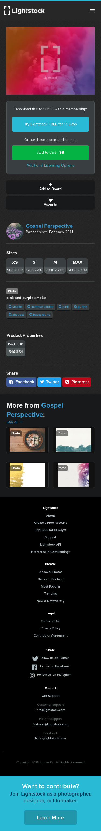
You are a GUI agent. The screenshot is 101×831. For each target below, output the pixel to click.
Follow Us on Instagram (54, 674)
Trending (50, 593)
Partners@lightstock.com (50, 724)
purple (80, 306)
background (39, 314)
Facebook (21, 382)
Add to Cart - (50, 152)
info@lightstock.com (50, 709)
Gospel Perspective (49, 226)
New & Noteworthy (50, 600)
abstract (16, 314)
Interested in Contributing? (50, 551)
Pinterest (77, 382)
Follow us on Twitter (54, 657)
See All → (14, 422)
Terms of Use (50, 621)
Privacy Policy (50, 628)
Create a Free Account (50, 522)
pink (64, 306)
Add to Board (50, 187)
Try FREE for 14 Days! (50, 529)
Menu (92, 10)
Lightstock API (50, 544)
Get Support (51, 695)
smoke (15, 306)
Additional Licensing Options (50, 165)
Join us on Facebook (54, 666)
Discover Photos (50, 571)
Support (50, 537)
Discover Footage (51, 579)
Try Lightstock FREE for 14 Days (50, 124)
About (50, 515)
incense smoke (40, 306)
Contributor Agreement (51, 635)
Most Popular (50, 586)
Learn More (50, 817)
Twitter (50, 382)
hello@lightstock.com (50, 738)
